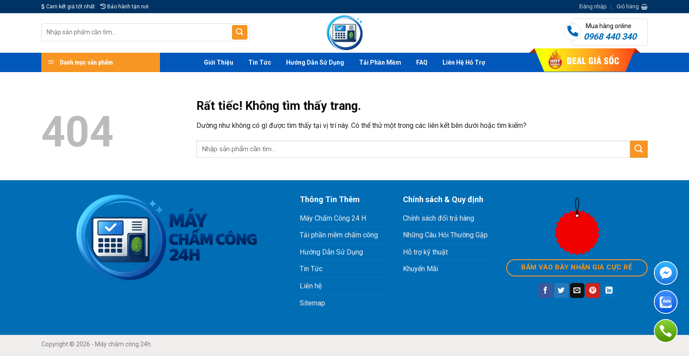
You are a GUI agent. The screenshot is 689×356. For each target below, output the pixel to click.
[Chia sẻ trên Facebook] (545, 290)
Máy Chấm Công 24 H (333, 218)
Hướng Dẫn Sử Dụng (315, 62)
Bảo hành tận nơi (125, 7)
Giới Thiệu (218, 62)
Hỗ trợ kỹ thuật (425, 252)
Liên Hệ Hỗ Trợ (463, 62)
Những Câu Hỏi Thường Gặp (445, 235)
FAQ (422, 62)
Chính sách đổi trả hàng (438, 218)
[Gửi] (239, 32)
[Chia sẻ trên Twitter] (561, 290)
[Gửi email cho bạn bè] (577, 290)
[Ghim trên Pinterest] (593, 290)
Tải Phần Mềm (380, 62)
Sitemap (312, 303)
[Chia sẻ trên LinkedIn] (609, 290)
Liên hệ (311, 286)
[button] (593, 6)
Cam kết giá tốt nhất (68, 7)
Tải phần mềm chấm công (339, 235)
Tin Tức (259, 62)
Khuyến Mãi (420, 269)
